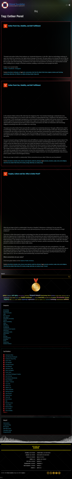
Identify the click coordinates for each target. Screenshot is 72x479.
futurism (22, 161)
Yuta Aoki (7, 383)
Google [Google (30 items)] (20, 297)
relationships (11, 74)
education (16, 161)
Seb (6, 401)
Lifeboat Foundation (10, 473)
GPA (21, 163)
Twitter (5, 68)
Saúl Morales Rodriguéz (11, 357)
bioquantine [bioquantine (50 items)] (27, 295)
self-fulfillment (17, 74)
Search (69, 276)
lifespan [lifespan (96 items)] (67, 297)
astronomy (6, 330)
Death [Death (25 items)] (69, 295)
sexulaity (38, 163)
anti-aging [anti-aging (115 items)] (15, 295)
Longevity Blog (7, 425)
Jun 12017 (5, 26)
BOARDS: (38, 459)
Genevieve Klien (9, 355)
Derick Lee (8, 385)
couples (55, 161)
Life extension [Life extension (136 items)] (60, 297)
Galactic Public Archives (43, 72)
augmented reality (7, 332)
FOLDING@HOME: (27, 464)
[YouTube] (56, 473)
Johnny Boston (10, 72)
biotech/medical (7, 343)
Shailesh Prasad (9, 364)
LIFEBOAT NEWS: (40, 453)
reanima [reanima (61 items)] (19, 299)
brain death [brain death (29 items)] (57, 295)
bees (4, 335)
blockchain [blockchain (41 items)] (53, 295)
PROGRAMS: (39, 464)
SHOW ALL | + (5, 412)
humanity (24, 163)
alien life (5, 324)
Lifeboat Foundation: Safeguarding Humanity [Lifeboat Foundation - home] (32, 5)
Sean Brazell (8, 393)
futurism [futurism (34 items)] (17, 297)
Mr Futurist (6, 426)
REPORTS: (38, 461)
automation (6, 333)
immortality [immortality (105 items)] (41, 297)
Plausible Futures (7, 430)
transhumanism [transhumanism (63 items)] (60, 299)
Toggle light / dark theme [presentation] (70, 5)
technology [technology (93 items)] (53, 299)
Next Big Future (7, 428)
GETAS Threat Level (36, 448)
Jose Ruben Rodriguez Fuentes (13, 374)
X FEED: (27, 457)
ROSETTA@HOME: (27, 466)
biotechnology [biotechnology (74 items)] (44, 295)
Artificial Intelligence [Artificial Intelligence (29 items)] (21, 295)
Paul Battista (8, 366)
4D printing (6, 311)
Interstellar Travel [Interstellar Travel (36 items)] (48, 297)
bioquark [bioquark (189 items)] (32, 295)
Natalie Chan (8, 395)
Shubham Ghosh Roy (10, 358)
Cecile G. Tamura (9, 381)
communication (29, 72)
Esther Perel (34, 72)
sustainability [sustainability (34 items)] (48, 299)
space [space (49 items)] (44, 299)
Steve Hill (7, 397)
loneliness (54, 72)
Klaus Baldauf (8, 380)
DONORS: (31, 459)
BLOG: (38, 457)
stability (23, 74)
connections (51, 161)
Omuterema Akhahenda (11, 378)
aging (4, 323)
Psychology (60, 72)
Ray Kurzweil (6, 315)
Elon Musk (6, 317)
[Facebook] (48, 473)
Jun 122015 (5, 174)
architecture (6, 327)
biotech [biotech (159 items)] (38, 295)
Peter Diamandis (7, 313)
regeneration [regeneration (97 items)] (31, 299)
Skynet (5, 320)
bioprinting (6, 342)
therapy (35, 74)
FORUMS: (32, 468)
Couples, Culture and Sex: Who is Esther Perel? (24, 173)
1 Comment (46, 266)
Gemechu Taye (9, 368)
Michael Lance (9, 403)
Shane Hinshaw (9, 389)
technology (28, 74)
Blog (36, 11)
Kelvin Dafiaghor (9, 370)
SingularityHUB (7, 432)
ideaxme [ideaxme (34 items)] (36, 297)
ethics (19, 161)
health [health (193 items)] (23, 298)
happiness (50, 72)
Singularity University (8, 318)
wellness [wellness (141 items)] (66, 299)
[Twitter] (51, 473)
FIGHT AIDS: (28, 461)
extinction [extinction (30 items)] (10, 297)
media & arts (34, 161)
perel (57, 72)
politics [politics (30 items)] (16, 299)
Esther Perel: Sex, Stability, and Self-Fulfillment (24, 26)
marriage (27, 163)
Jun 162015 (5, 85)
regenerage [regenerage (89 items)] (25, 299)
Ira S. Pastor (8, 408)
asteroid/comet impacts (9, 329)
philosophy (16, 72)
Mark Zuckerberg (7, 321)
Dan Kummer (8, 376)
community (46, 161)
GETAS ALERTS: (39, 455)
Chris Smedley (9, 410)
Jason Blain (8, 405)
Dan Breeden (8, 362)
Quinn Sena (8, 360)
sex (19, 72)
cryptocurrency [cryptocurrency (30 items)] (64, 295)
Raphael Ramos (9, 391)
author (24, 72)
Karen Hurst (8, 372)
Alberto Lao (8, 387)
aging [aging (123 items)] (4, 295)
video (38, 74)
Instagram (18, 68)
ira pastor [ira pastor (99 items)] (53, 297)
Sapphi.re (23, 473)
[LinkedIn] (54, 473)
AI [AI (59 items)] (6, 295)
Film (37, 72)
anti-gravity (6, 326)
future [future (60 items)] (14, 297)
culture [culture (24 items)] (67, 295)
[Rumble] (59, 473)
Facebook (11, 68)
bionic (4, 340)
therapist (31, 74)
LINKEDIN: (27, 455)
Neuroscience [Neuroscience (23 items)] (13, 299)
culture (58, 161)
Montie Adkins (9, 406)
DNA (4, 314)
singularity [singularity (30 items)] (41, 299)
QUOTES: (38, 468)
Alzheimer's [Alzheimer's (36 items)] (9, 295)
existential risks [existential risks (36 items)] (6, 297)
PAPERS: (38, 466)
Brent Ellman (8, 399)
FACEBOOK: (27, 453)
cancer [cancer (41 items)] (60, 295)
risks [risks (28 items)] (38, 299)
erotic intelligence (63, 161)
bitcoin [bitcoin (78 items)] (49, 295)
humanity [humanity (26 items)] (33, 297)
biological (5, 339)
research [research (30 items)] (36, 299)
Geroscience (6, 423)
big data (5, 336)
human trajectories (27, 161)
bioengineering (7, 337)
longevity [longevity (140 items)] (6, 299)
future (9, 163)
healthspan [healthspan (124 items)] (29, 297)
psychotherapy (6, 74)
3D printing (6, 310)
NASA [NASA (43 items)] (10, 299)
